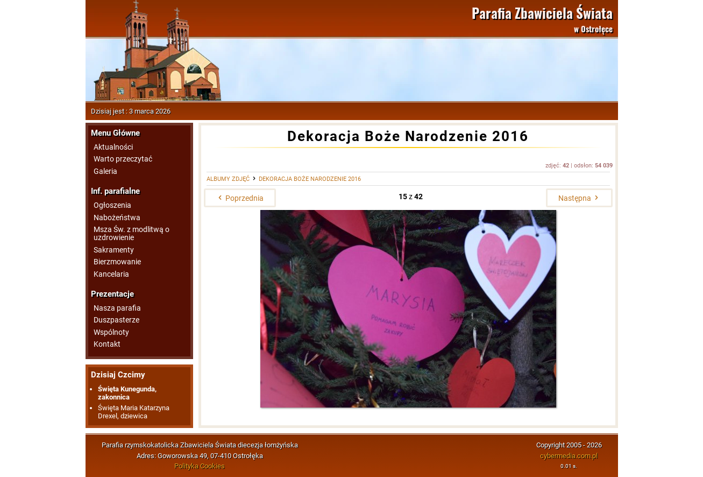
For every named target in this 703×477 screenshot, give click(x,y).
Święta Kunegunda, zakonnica (127, 393)
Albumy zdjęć (228, 179)
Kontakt (107, 344)
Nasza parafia (117, 308)
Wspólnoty (111, 332)
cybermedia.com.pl (569, 456)
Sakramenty (114, 250)
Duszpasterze (116, 320)
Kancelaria (111, 274)
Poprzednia (240, 198)
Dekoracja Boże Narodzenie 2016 (310, 179)
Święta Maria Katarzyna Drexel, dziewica (133, 412)
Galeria (105, 171)
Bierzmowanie (117, 262)
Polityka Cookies (199, 466)
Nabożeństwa (117, 218)
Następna (579, 198)
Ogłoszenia (112, 205)
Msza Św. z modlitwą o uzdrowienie (131, 234)
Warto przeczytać (123, 159)
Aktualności (113, 147)
